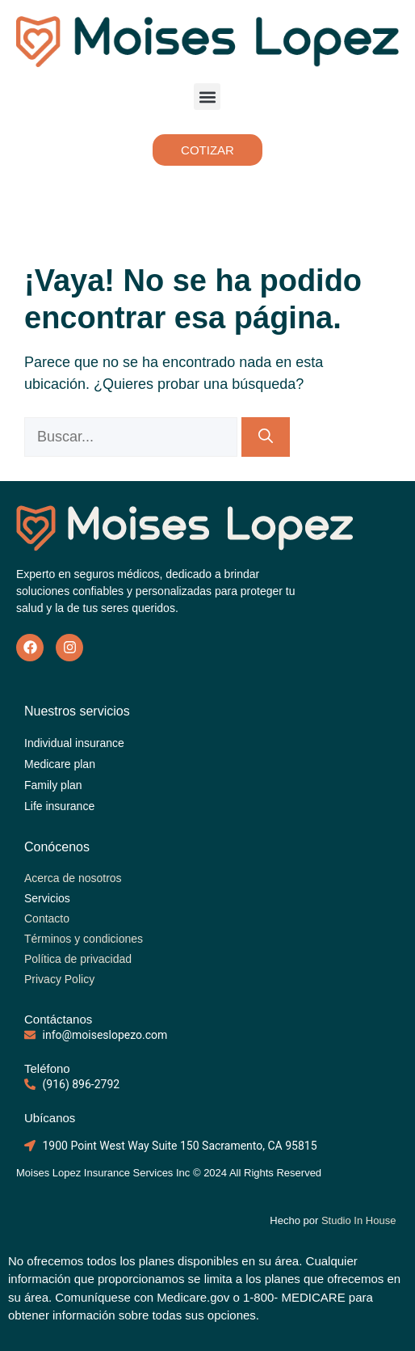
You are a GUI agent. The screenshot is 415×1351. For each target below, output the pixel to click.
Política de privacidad (78, 958)
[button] (207, 96)
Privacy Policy (59, 979)
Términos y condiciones (83, 938)
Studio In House (360, 1220)
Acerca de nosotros (73, 878)
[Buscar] (265, 437)
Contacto (46, 918)
